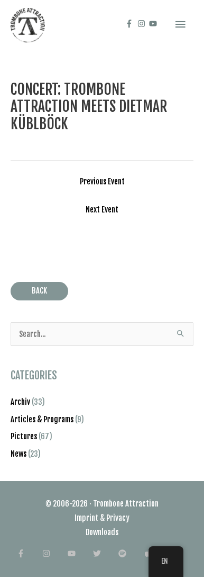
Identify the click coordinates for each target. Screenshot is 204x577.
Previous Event (102, 181)
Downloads (102, 532)
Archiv (20, 402)
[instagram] (142, 24)
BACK (39, 291)
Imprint (86, 518)
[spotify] (130, 553)
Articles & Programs (42, 419)
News (18, 454)
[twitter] (105, 553)
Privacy (117, 518)
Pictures (24, 436)
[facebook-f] (130, 24)
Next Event (102, 210)
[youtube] (154, 24)
